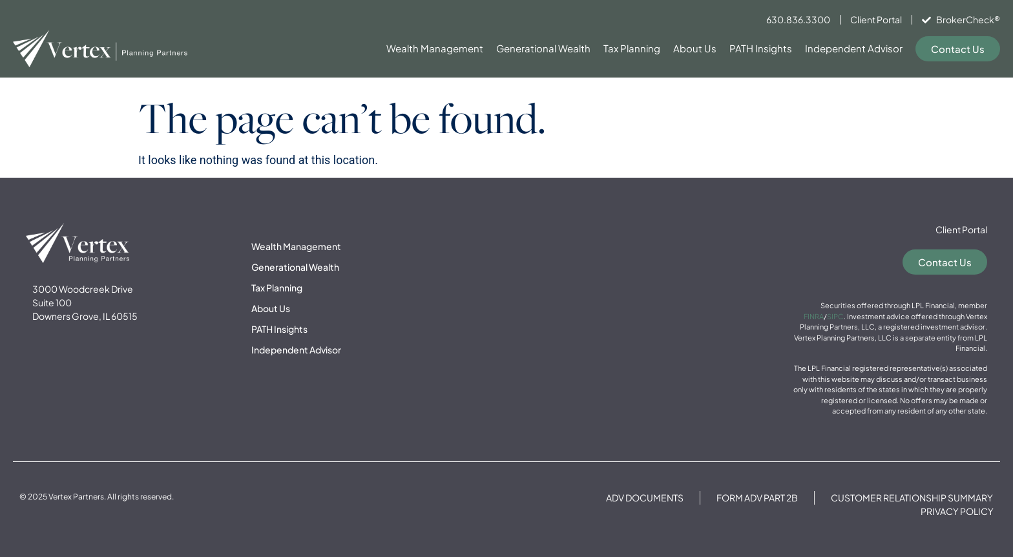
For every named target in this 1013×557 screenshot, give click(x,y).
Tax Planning (631, 48)
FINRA (814, 316)
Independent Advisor (854, 48)
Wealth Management (434, 48)
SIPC (835, 316)
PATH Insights (760, 48)
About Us (694, 48)
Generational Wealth (543, 48)
